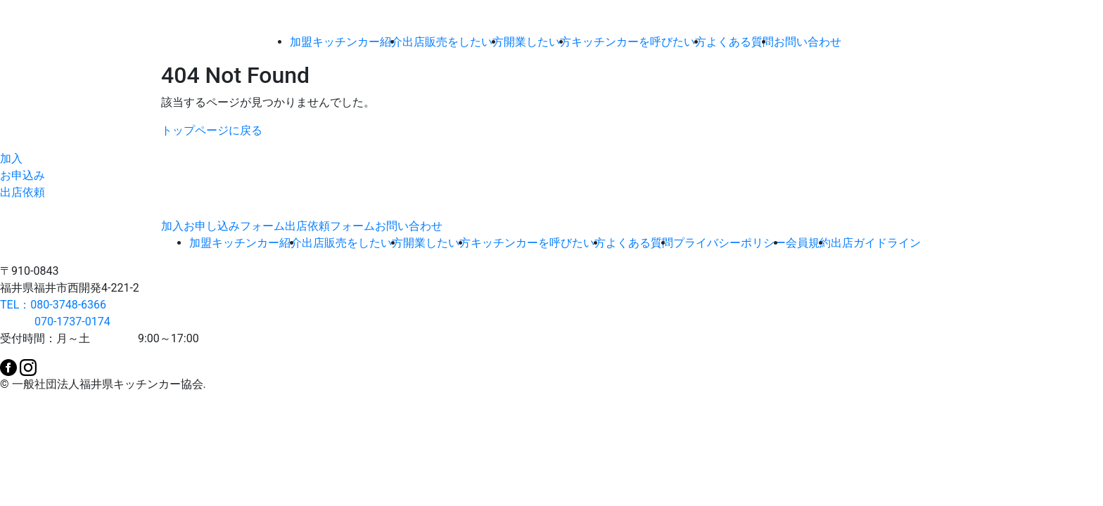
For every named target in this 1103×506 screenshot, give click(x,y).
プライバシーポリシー (729, 242)
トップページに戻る (211, 130)
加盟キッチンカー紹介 (346, 41)
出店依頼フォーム (330, 226)
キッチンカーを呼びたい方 (638, 41)
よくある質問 (740, 41)
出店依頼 (22, 192)
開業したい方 (537, 41)
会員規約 (808, 242)
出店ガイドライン (876, 242)
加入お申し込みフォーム (223, 226)
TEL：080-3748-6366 (53, 304)
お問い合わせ (807, 41)
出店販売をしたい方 (453, 41)
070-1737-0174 (55, 321)
